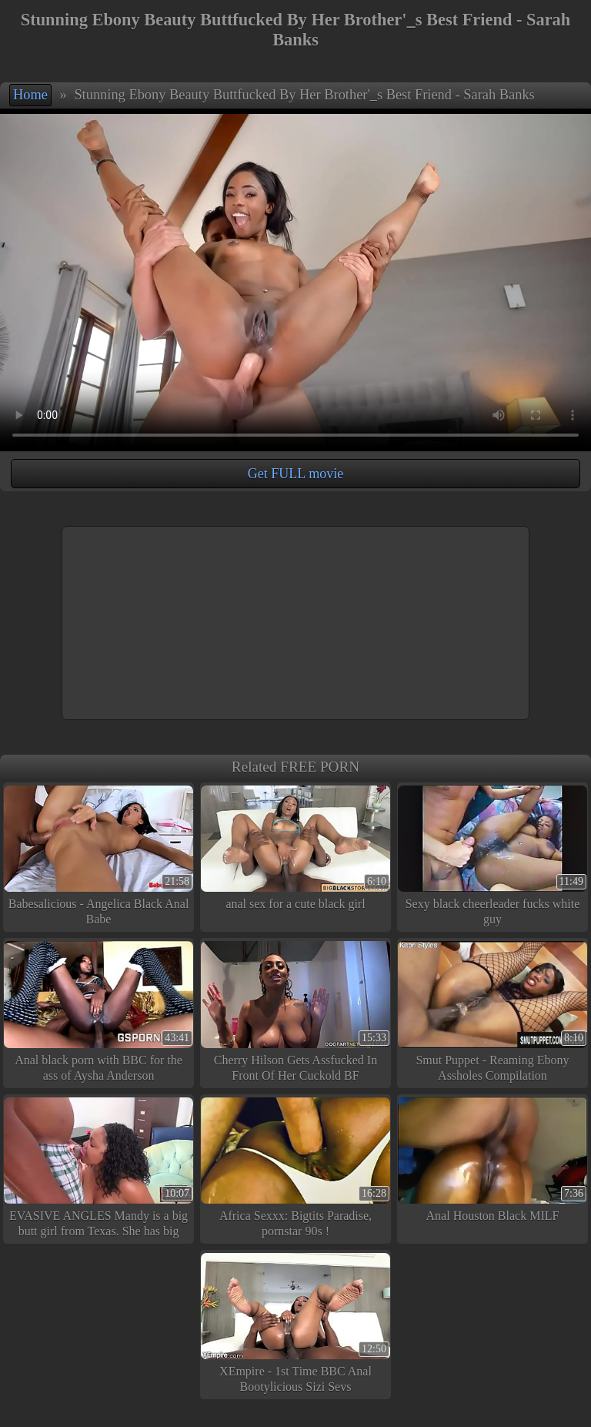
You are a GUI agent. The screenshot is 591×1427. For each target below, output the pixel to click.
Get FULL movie (295, 473)
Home (30, 94)
